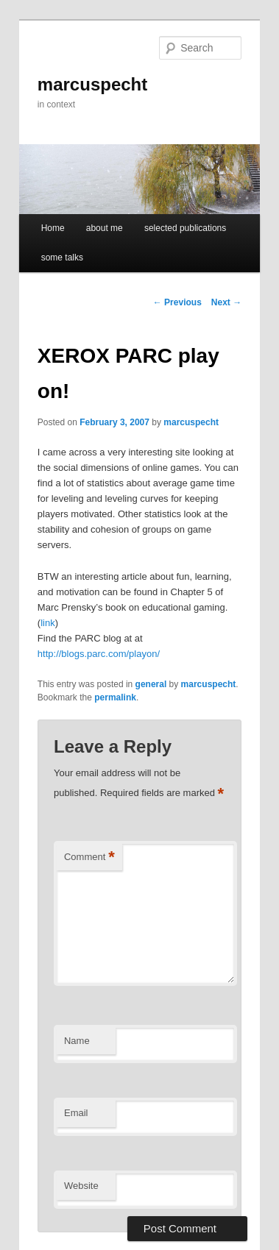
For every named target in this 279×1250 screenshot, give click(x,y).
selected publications (185, 228)
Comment (89, 857)
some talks (62, 257)
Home (53, 228)
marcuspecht (92, 84)
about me (104, 228)
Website (81, 1185)
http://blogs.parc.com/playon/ (99, 653)
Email (76, 1112)
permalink (115, 697)
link (47, 622)
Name (77, 1040)
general (151, 684)
